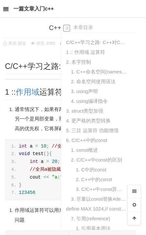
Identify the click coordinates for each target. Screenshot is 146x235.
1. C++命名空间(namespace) (99, 71)
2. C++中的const (94, 179)
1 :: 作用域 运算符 (85, 52)
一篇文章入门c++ (33, 8)
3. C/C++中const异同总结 (101, 189)
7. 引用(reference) (90, 218)
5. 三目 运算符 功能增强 (92, 130)
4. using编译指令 (89, 101)
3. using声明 (84, 91)
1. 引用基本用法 (93, 228)
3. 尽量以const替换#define (99, 199)
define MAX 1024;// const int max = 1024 (96, 209)
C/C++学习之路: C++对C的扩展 (96, 42)
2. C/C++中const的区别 (96, 160)
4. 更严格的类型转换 (88, 120)
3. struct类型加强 (84, 111)
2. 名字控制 (78, 62)
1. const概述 (84, 150)
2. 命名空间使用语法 (93, 81)
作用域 (27, 92)
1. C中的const (91, 169)
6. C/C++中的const (86, 140)
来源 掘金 (17, 43)
